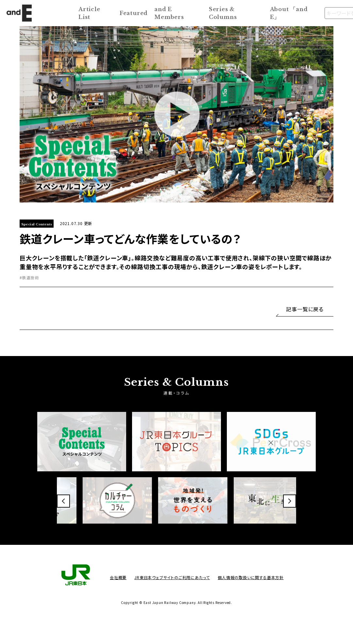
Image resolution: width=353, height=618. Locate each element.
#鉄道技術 (29, 277)
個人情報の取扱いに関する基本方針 (251, 577)
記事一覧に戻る (305, 309)
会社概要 (118, 577)
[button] (63, 501)
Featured (134, 13)
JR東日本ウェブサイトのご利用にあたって (172, 577)
